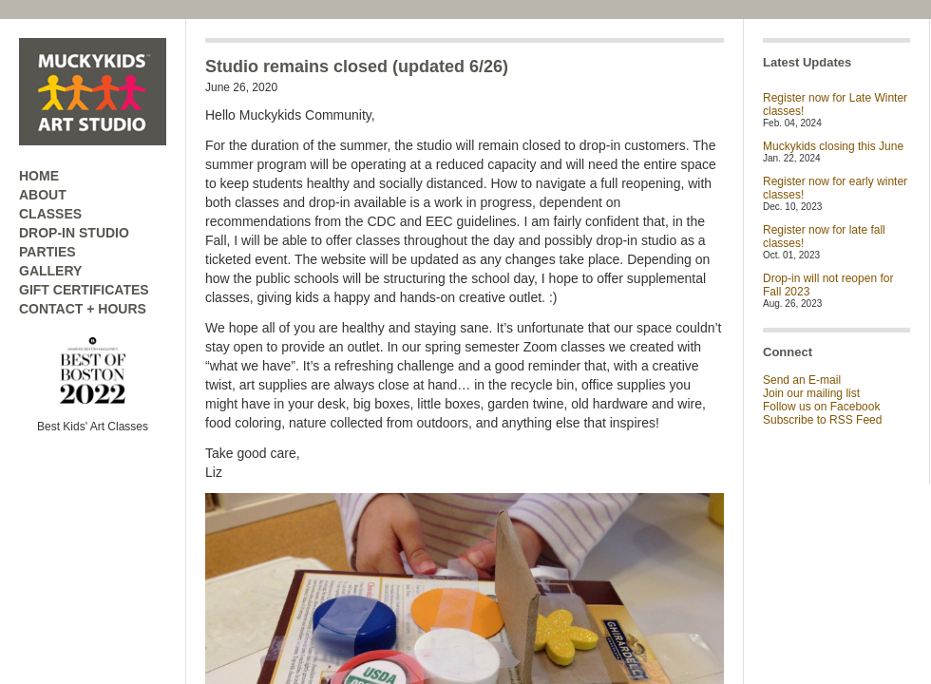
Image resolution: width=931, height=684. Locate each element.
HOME (39, 175)
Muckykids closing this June (833, 146)
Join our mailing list (811, 393)
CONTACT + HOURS (82, 308)
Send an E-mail (802, 380)
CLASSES (50, 213)
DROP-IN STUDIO (74, 232)
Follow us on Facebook (821, 406)
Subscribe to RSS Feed (822, 420)
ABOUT (42, 194)
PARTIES (47, 251)
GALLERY (50, 270)
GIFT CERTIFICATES (84, 289)
